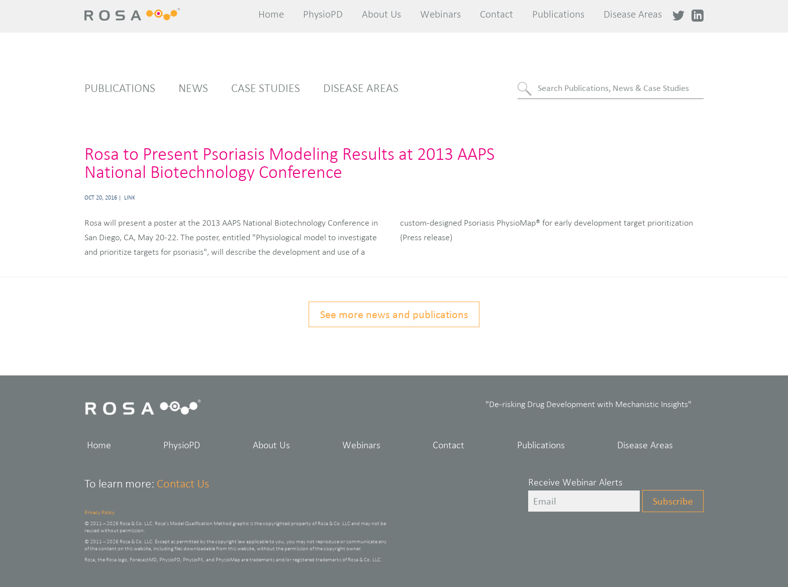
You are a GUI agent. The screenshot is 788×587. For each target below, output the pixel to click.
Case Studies (265, 88)
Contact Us (183, 483)
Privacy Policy (99, 512)
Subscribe (673, 501)
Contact (496, 14)
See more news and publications (394, 314)
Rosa (135, 14)
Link (129, 197)
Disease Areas (633, 14)
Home (271, 14)
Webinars (440, 14)
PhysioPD (323, 14)
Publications (558, 14)
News (193, 88)
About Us (381, 14)
